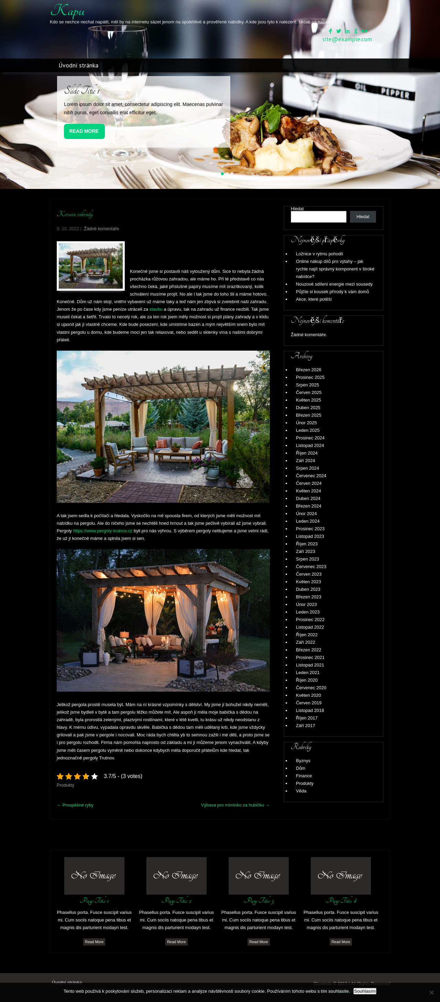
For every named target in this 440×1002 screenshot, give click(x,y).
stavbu (155, 309)
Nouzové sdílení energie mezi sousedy (334, 284)
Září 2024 (305, 460)
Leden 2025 (308, 430)
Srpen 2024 (307, 468)
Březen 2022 (308, 649)
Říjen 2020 (307, 680)
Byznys (303, 760)
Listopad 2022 (310, 627)
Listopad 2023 (310, 536)
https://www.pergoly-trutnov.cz (102, 530)
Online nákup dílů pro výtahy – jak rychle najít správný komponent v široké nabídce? (335, 269)
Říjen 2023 (307, 543)
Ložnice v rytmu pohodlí (319, 253)
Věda (301, 790)
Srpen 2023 (307, 559)
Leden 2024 (308, 521)
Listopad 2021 (310, 665)
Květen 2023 (308, 581)
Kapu (67, 11)
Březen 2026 (308, 369)
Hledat (297, 208)
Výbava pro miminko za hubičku (235, 805)
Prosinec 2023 (310, 528)
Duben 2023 (308, 589)
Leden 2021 (308, 672)
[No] (431, 992)
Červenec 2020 (311, 687)
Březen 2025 (308, 415)
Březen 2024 (308, 506)
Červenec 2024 (311, 475)
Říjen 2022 (307, 634)
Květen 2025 (308, 400)
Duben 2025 (308, 407)
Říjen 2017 (307, 718)
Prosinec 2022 (310, 619)
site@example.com (347, 39)
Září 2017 (305, 725)
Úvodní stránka (78, 65)
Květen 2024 (308, 490)
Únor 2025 (306, 422)
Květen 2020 (308, 695)
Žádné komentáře (101, 228)
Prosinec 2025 (310, 377)
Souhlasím (365, 991)
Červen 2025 (308, 392)
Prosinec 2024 (310, 437)
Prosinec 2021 (310, 657)
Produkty (65, 785)
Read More (84, 131)
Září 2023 (305, 551)
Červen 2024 (308, 483)
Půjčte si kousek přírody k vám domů (332, 291)
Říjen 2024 (307, 453)
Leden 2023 (308, 612)
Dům (300, 768)
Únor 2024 (306, 513)
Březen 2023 (308, 596)
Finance (304, 775)
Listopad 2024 (310, 445)
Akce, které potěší (314, 299)
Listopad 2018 (310, 710)
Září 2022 (305, 642)
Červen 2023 (308, 574)
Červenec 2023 (311, 566)
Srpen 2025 (307, 384)
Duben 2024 (308, 498)
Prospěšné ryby (75, 805)
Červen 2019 (308, 702)
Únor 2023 (306, 604)
